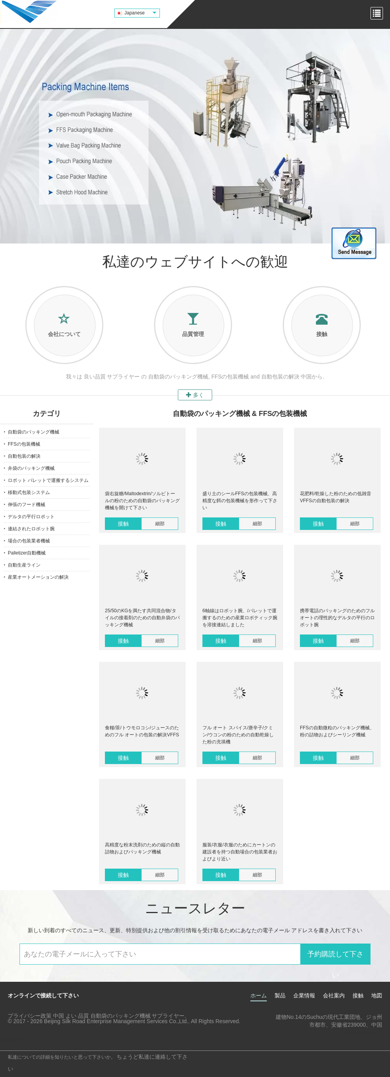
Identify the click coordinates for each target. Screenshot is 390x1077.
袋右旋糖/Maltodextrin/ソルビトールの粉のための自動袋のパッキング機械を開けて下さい (142, 500)
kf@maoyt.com (364, 1032)
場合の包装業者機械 (29, 541)
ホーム (258, 995)
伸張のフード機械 (26, 504)
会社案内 (334, 995)
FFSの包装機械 (24, 444)
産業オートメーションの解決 (38, 577)
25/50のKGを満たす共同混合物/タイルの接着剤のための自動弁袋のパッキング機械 (142, 617)
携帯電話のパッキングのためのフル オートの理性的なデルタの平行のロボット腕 (337, 617)
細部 (160, 523)
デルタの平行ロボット (31, 516)
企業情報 (304, 995)
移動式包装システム (29, 492)
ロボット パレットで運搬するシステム (48, 480)
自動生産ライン (24, 565)
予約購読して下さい (335, 957)
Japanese (140, 13)
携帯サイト (16, 1040)
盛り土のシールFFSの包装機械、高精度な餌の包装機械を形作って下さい (239, 500)
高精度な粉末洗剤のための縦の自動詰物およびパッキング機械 (142, 848)
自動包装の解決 (24, 456)
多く (195, 395)
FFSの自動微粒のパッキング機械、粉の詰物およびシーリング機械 (337, 731)
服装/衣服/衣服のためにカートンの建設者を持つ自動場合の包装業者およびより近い (239, 852)
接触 (123, 524)
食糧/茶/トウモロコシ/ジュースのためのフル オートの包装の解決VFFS (142, 731)
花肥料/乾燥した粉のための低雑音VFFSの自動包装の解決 (335, 497)
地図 (376, 995)
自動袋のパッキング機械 (33, 432)
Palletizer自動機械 (27, 553)
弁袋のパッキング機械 (31, 468)
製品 (280, 995)
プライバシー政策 (29, 1016)
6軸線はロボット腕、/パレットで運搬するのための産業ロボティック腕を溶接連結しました (239, 617)
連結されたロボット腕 (31, 528)
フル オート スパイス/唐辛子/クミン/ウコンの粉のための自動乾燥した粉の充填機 (238, 735)
